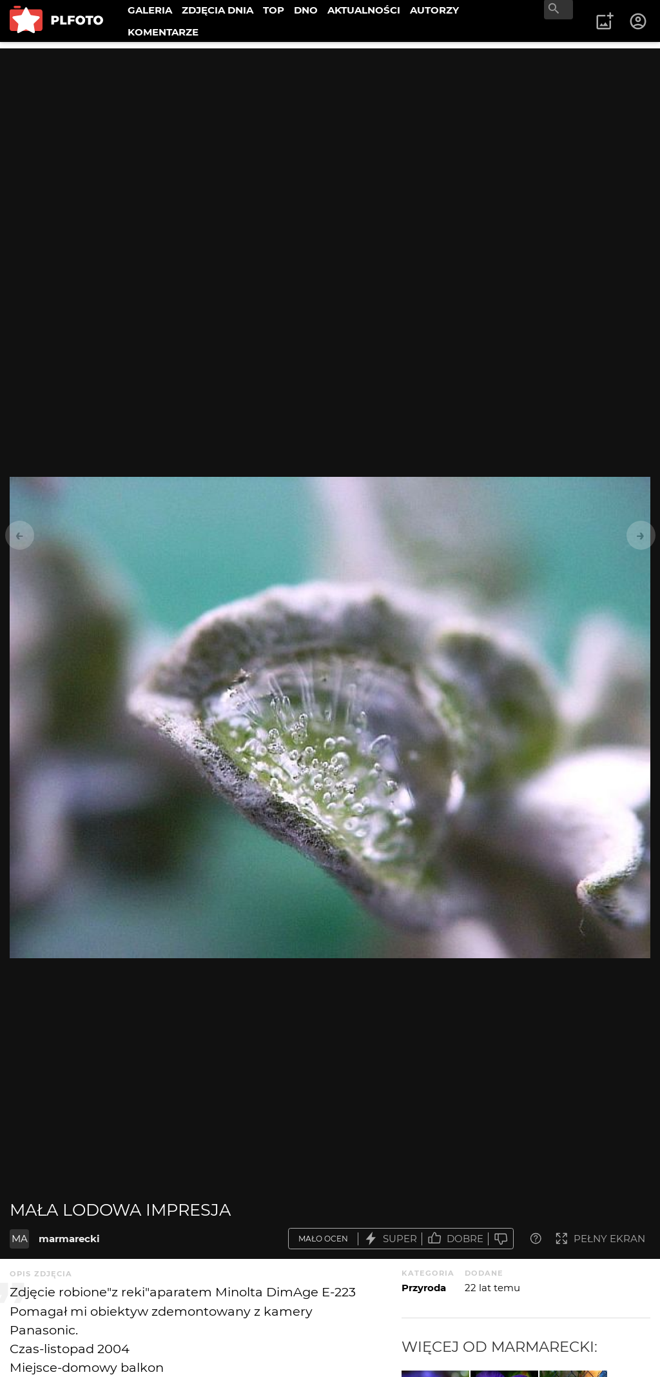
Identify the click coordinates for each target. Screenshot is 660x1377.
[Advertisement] (330, 138)
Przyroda (424, 1288)
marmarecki (69, 1238)
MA (20, 1238)
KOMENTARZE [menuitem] (163, 32)
